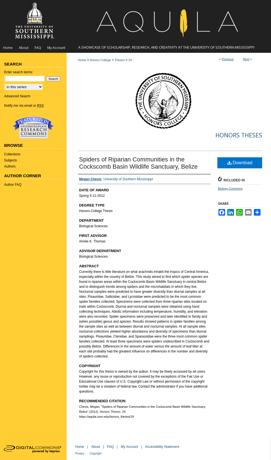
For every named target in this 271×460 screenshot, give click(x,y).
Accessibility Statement (162, 447)
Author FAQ (13, 185)
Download (239, 162)
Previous (228, 59)
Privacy (79, 453)
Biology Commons (230, 188)
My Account (129, 447)
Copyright (95, 453)
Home (82, 60)
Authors (9, 166)
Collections (12, 154)
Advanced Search (17, 96)
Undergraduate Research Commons (33, 128)
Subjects (10, 160)
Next (246, 59)
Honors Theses (238, 135)
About (95, 447)
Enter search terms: (18, 72)
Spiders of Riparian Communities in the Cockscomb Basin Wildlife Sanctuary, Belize (138, 163)
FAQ (110, 447)
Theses (120, 60)
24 (130, 60)
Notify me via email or (24, 106)
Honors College (100, 60)
